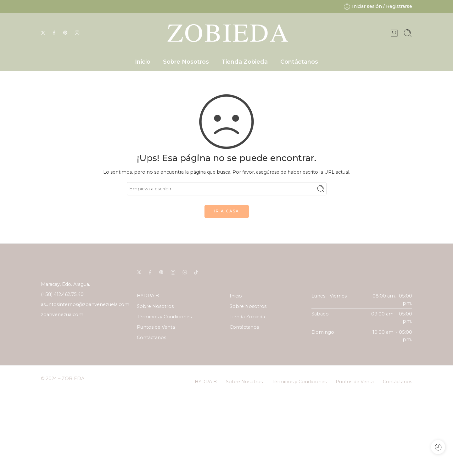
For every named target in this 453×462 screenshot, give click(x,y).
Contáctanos (299, 61)
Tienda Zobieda (244, 61)
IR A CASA (226, 211)
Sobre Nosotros (186, 61)
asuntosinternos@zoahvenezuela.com (85, 304)
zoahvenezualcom (62, 314)
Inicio (142, 61)
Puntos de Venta (156, 327)
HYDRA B (148, 295)
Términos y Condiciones (164, 317)
